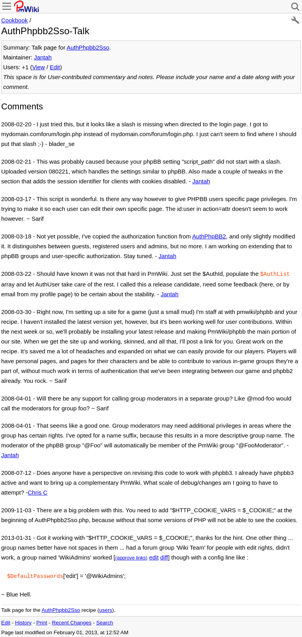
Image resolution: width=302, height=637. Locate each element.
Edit (55, 67)
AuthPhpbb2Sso (87, 47)
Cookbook (14, 20)
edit (153, 556)
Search (104, 621)
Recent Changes (72, 621)
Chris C (38, 491)
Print (41, 621)
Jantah (43, 57)
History (23, 621)
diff (164, 556)
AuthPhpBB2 (209, 236)
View (38, 67)
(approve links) (131, 557)
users (105, 608)
